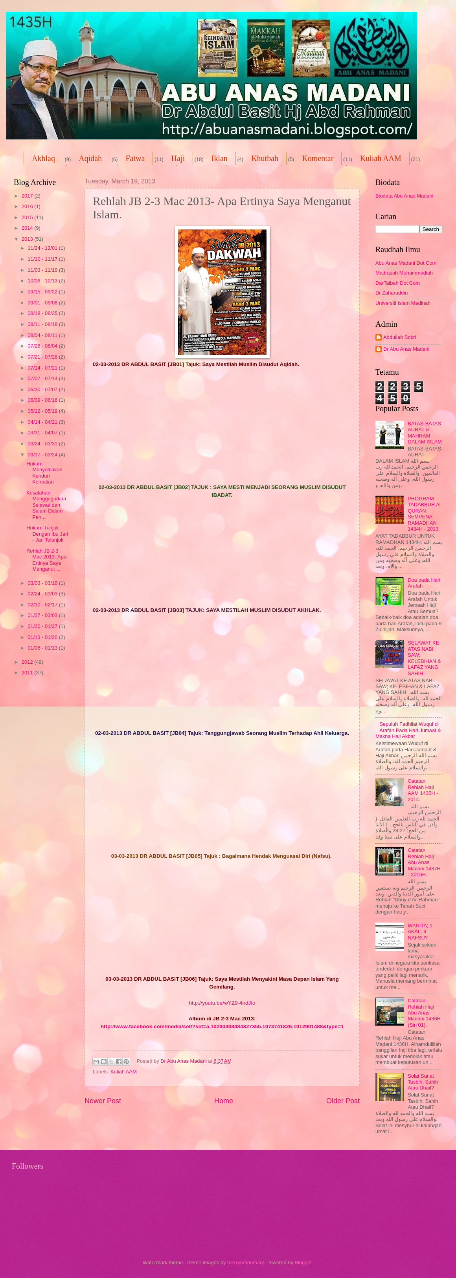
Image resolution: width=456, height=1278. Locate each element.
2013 (28, 239)
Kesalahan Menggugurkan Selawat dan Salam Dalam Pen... (46, 505)
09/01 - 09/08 (43, 303)
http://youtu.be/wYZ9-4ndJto (222, 1003)
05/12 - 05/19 (43, 411)
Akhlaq (43, 158)
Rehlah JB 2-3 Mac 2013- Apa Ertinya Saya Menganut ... (46, 560)
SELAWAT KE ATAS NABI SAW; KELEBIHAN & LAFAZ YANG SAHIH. (424, 658)
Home (223, 1101)
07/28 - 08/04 (43, 346)
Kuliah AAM (123, 1072)
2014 (28, 228)
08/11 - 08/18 (43, 324)
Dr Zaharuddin (391, 293)
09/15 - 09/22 (43, 292)
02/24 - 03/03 (43, 594)
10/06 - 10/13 (43, 281)
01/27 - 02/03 (43, 615)
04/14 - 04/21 (43, 422)
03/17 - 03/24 (43, 455)
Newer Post (103, 1101)
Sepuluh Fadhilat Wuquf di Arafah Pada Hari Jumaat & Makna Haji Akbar (408, 730)
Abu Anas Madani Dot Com (405, 263)
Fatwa (135, 158)
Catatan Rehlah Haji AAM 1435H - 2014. (423, 790)
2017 (28, 196)
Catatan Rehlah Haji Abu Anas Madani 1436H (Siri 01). (424, 1013)
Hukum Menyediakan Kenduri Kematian (44, 473)
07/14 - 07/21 (43, 368)
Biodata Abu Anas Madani (404, 196)
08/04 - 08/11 (43, 335)
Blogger (303, 1262)
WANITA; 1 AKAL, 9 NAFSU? (420, 932)
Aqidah (90, 158)
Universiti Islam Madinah (402, 303)
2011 (28, 673)
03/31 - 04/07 (43, 433)
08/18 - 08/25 (43, 313)
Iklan (219, 158)
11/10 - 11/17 (43, 259)
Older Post (343, 1101)
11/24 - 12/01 (43, 248)
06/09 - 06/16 (43, 400)
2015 (28, 217)
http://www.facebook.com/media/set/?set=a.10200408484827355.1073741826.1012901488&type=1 (222, 1026)
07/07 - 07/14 (43, 378)
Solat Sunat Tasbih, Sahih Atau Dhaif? (423, 1082)
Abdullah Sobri (399, 337)
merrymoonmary (245, 1262)
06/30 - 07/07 (43, 389)
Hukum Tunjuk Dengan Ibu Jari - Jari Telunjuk (47, 534)
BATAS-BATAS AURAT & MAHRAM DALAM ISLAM (425, 433)
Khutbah (264, 158)
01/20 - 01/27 (43, 626)
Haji (178, 158)
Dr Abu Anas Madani (406, 349)
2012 (28, 662)
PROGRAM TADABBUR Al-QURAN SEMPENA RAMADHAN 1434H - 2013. (425, 514)
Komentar (317, 158)
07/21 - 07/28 (43, 357)
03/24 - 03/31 (43, 444)
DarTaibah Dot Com (397, 283)
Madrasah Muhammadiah (404, 273)
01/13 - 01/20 (43, 637)
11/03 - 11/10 (43, 270)
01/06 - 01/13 (43, 648)
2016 (28, 206)
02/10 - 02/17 (43, 605)
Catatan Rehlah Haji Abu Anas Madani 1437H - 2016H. (424, 862)
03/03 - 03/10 (43, 583)
